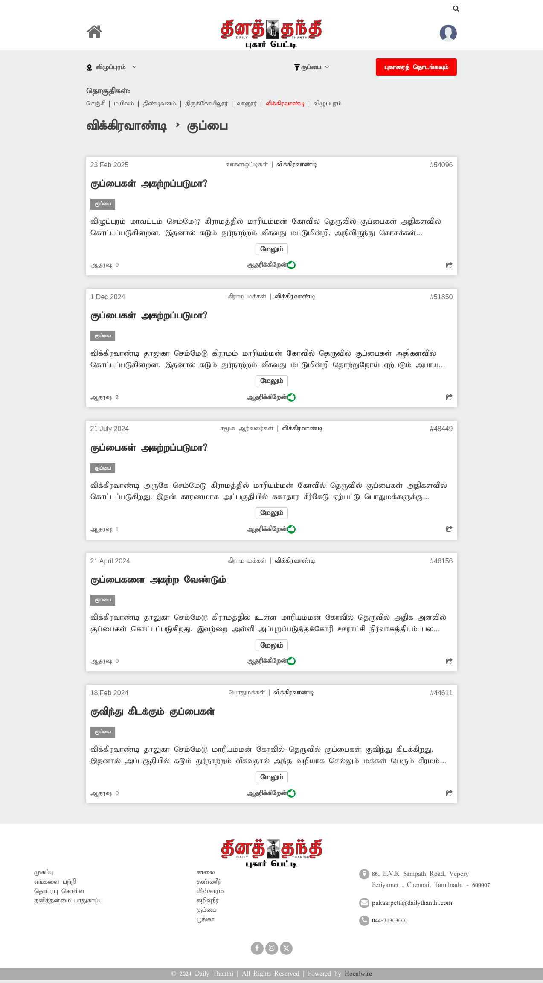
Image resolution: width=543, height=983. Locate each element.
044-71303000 (389, 923)
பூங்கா (205, 922)
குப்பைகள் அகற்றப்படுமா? (148, 184)
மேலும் (271, 249)
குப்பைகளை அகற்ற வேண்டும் (158, 582)
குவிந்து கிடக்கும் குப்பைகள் (152, 714)
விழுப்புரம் (335, 104)
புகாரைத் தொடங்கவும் (416, 67)
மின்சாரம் (210, 894)
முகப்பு (44, 875)
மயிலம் (125, 104)
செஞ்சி (96, 104)
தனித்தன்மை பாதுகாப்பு (68, 903)
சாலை (206, 875)
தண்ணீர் (209, 884)
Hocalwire (358, 976)
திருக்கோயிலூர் (210, 104)
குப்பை (207, 913)
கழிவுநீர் (208, 903)
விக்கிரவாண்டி (291, 104)
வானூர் (251, 104)
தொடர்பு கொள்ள (59, 894)
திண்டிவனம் (162, 104)
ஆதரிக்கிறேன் (271, 266)
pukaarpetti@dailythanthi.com (412, 906)
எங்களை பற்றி (55, 884)
